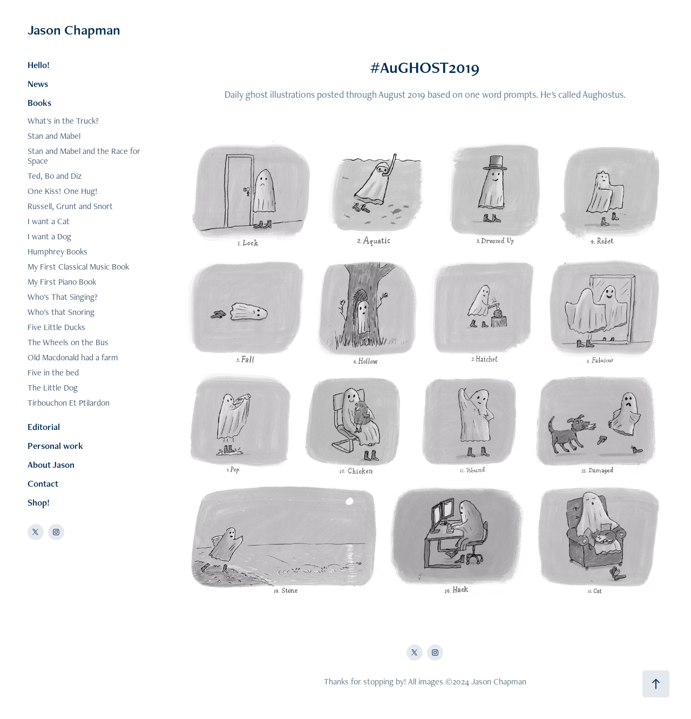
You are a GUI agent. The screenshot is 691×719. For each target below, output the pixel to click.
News (38, 84)
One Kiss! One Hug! (63, 191)
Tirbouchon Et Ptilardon (69, 402)
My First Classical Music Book (78, 266)
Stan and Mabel (54, 136)
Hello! (39, 65)
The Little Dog (53, 387)
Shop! (39, 502)
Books (39, 103)
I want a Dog (49, 236)
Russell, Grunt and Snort (70, 206)
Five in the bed (53, 372)
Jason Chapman (74, 30)
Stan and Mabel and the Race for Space (84, 155)
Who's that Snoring (61, 312)
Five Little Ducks (56, 327)
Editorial (44, 427)
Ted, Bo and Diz (55, 176)
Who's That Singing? (63, 297)
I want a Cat (49, 221)
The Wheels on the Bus (68, 342)
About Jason (51, 465)
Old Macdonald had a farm (73, 357)
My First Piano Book (62, 281)
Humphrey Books (57, 251)
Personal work (55, 446)
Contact (43, 483)
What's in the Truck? (63, 120)
